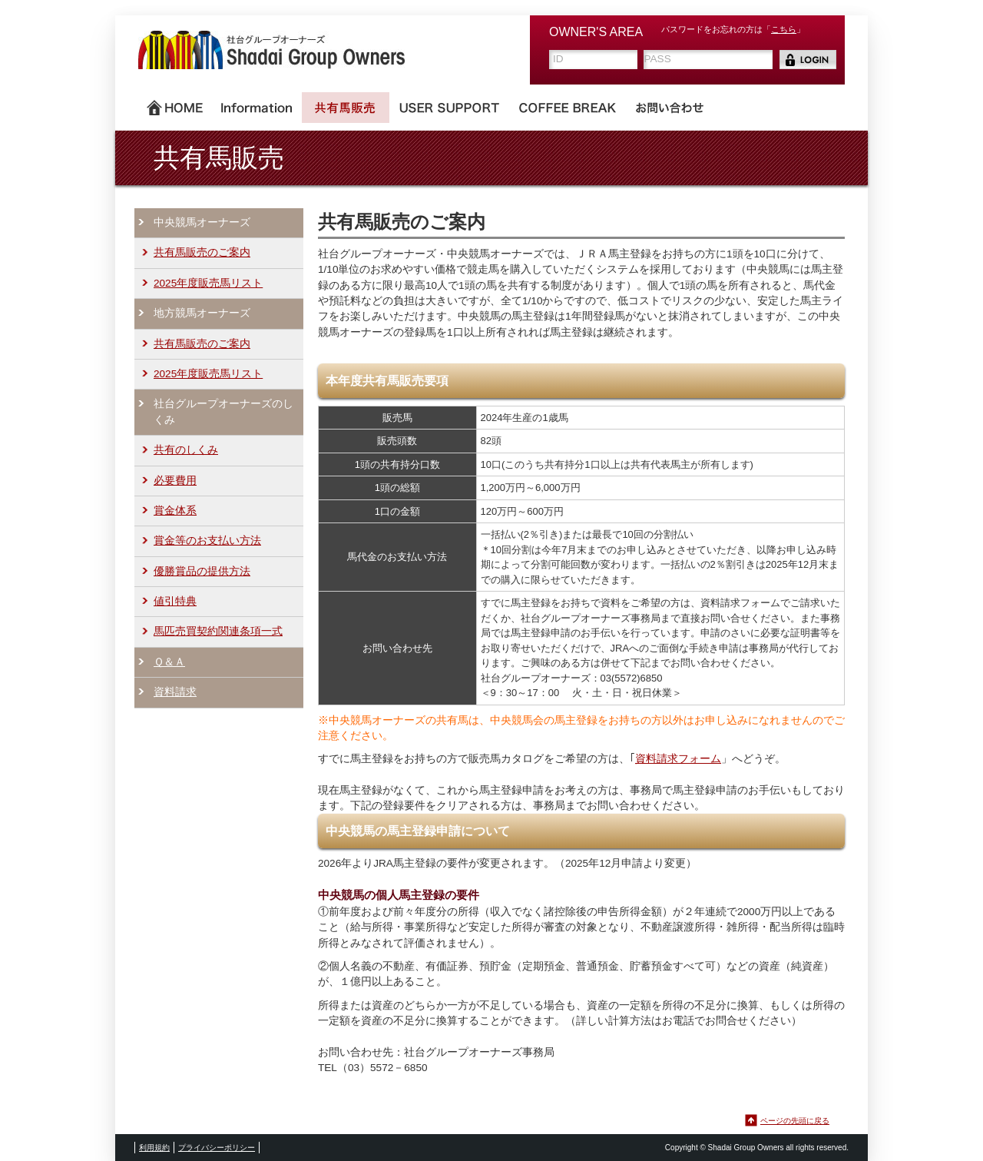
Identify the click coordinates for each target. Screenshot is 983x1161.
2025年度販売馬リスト (208, 283)
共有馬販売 (345, 107)
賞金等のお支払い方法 (207, 540)
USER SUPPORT (449, 107)
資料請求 (175, 692)
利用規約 (154, 1147)
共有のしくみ (186, 450)
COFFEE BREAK (567, 107)
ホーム (174, 107)
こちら (783, 29)
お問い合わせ (669, 107)
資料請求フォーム (678, 759)
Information (256, 107)
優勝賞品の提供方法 (202, 571)
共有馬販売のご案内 (202, 252)
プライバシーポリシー (216, 1147)
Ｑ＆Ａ (169, 662)
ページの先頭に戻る (794, 1120)
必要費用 (175, 480)
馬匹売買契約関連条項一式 (218, 631)
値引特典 (175, 601)
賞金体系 (175, 510)
